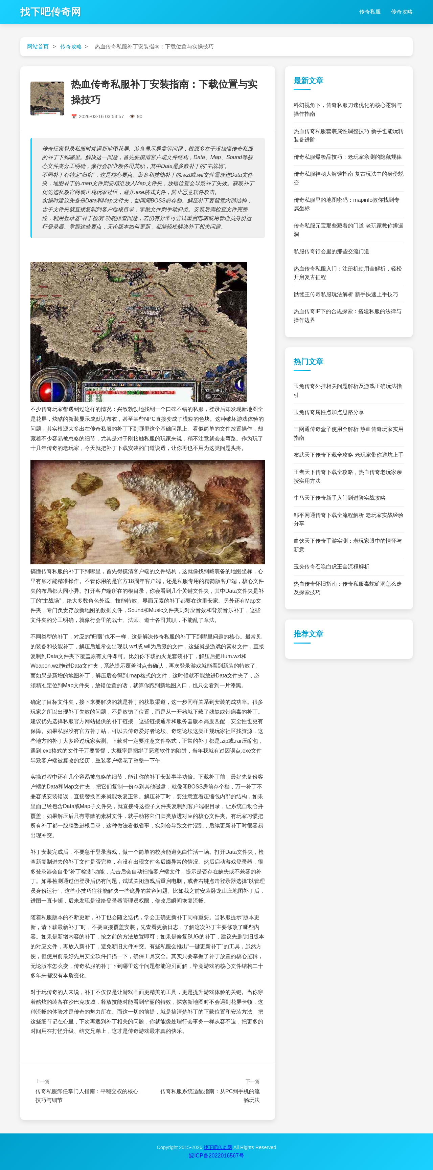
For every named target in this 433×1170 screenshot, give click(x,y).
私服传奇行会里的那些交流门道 (331, 251)
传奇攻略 (402, 12)
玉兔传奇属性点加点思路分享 (329, 412)
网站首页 (38, 46)
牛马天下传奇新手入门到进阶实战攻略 (340, 498)
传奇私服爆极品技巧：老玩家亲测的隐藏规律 (348, 157)
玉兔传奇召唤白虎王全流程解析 (331, 566)
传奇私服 (370, 12)
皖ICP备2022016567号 (216, 1155)
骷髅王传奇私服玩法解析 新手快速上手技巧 (346, 294)
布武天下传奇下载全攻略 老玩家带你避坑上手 (348, 455)
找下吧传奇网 (50, 11)
